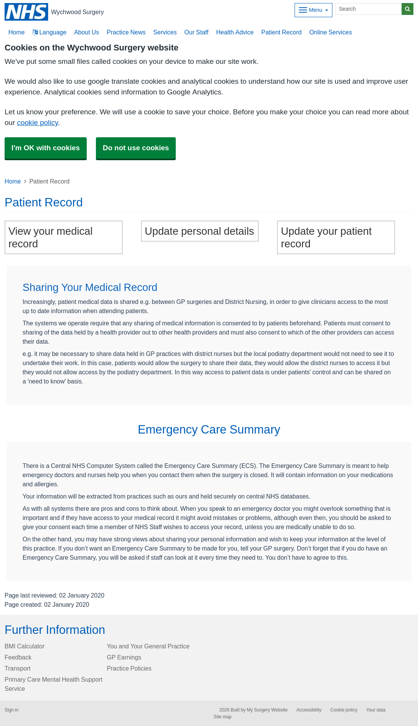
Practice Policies (129, 668)
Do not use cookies (136, 147)
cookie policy (37, 122)
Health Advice (235, 32)
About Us (86, 32)
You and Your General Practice (148, 646)
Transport (18, 668)
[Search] (368, 9)
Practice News (126, 32)
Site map (223, 717)
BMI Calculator (24, 646)
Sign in (11, 710)
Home (13, 181)
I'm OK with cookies (45, 147)
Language (49, 32)
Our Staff (196, 32)
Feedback (18, 657)
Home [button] (16, 32)
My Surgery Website (267, 710)
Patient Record (281, 32)
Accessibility (308, 710)
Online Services (330, 32)
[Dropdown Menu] (313, 10)
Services (165, 32)
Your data (376, 710)
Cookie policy (343, 710)
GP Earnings (124, 657)
